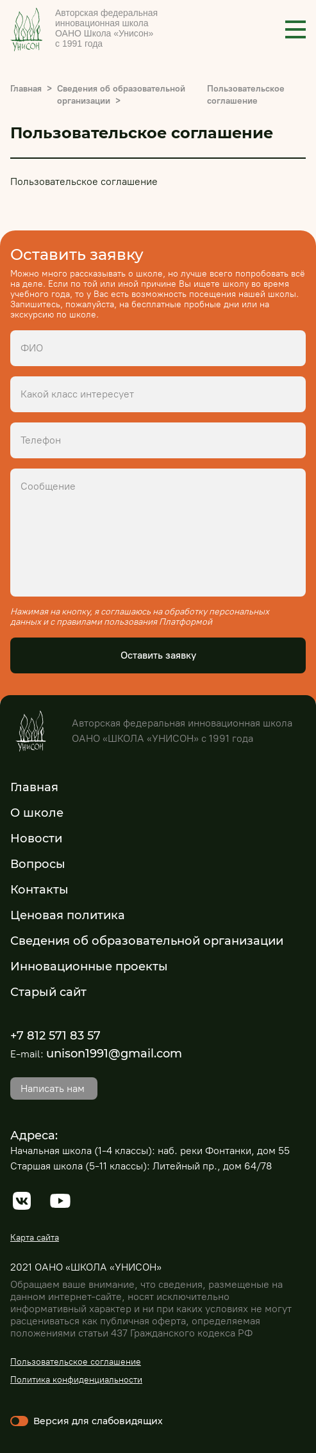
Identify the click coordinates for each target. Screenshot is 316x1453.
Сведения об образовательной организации (146, 941)
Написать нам (53, 1088)
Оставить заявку (158, 655)
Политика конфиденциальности (76, 1379)
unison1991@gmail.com (114, 1054)
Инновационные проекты (89, 966)
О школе (36, 813)
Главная (26, 88)
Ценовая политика (67, 915)
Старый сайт (48, 992)
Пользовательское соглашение (75, 1361)
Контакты (39, 890)
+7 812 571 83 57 (55, 1036)
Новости (36, 838)
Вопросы (37, 864)
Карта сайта (34, 1237)
